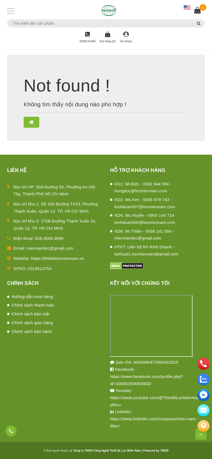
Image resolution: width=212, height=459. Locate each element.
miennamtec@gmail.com (50, 248)
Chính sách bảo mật (30, 313)
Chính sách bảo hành (32, 331)
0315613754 (39, 268)
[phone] (203, 364)
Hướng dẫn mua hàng (32, 296)
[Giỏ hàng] (107, 38)
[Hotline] (88, 38)
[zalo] (203, 379)
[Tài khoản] (125, 38)
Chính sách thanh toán (33, 305)
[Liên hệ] (203, 426)
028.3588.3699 (49, 238)
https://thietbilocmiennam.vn (57, 258)
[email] (203, 395)
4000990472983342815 (155, 362)
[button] (31, 122)
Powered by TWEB (156, 450)
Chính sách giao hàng (32, 322)
